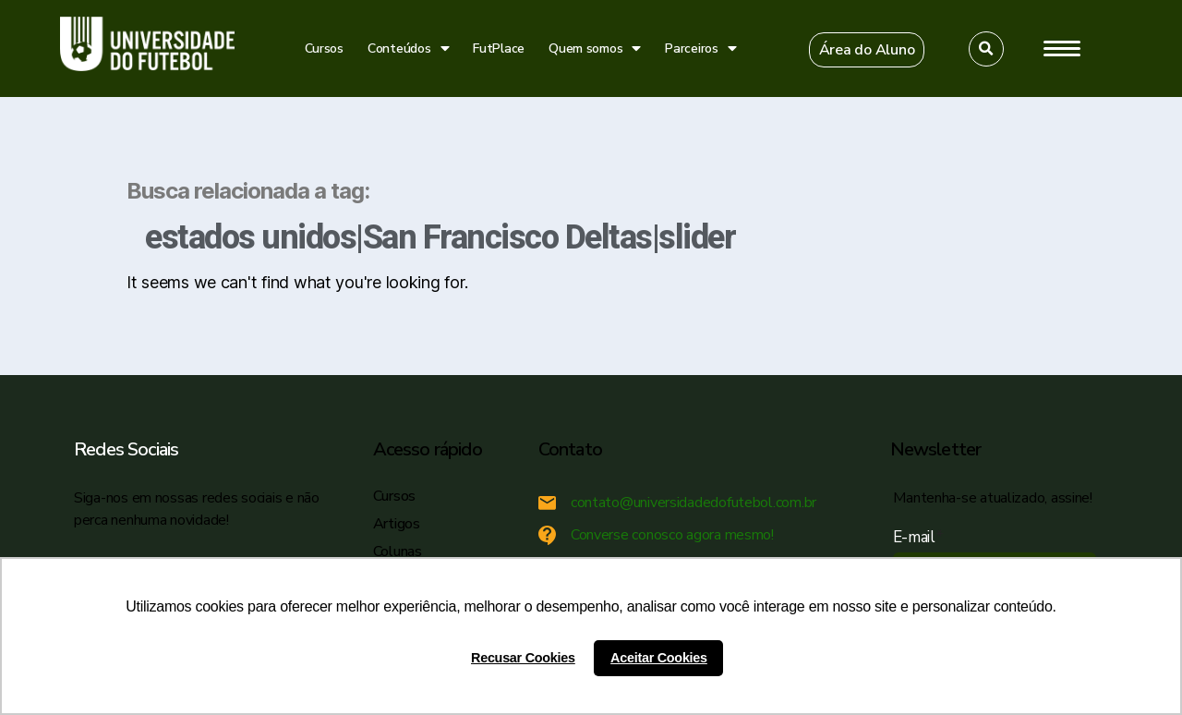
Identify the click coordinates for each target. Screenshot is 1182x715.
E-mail (918, 537)
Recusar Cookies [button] (523, 657)
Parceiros (700, 48)
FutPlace (499, 48)
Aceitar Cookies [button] (658, 657)
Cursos (324, 48)
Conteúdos (408, 48)
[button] (867, 49)
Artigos (396, 524)
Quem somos (595, 48)
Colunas (397, 551)
